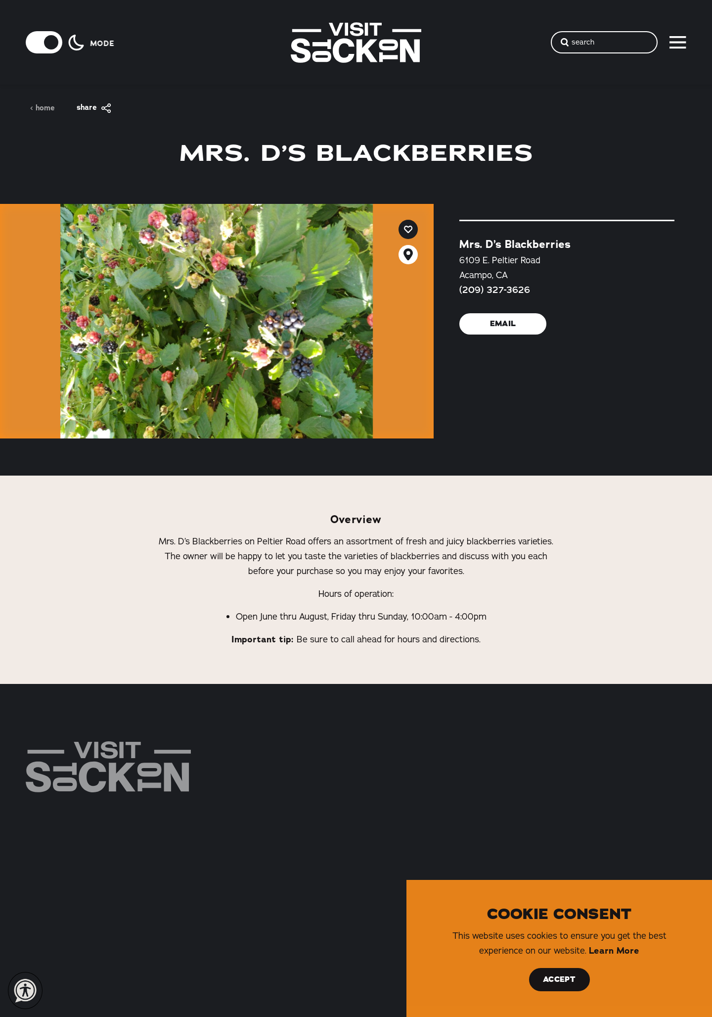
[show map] (408, 254)
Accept (559, 979)
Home (42, 108)
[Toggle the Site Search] (604, 42)
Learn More (614, 951)
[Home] (108, 766)
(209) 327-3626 (494, 290)
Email (503, 324)
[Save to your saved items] (408, 229)
